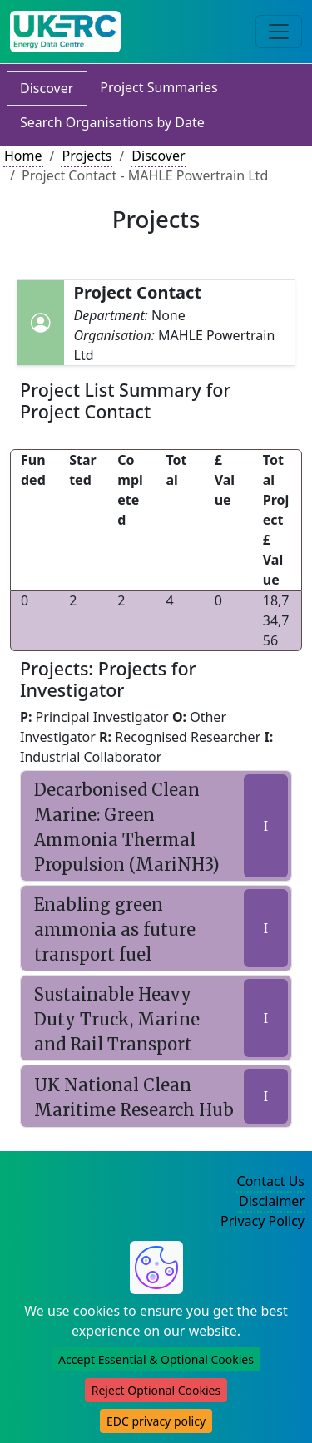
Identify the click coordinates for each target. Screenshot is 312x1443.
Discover (46, 88)
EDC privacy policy (156, 1421)
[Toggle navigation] (278, 31)
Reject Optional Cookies (156, 1390)
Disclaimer (272, 1201)
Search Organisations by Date (112, 122)
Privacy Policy (262, 1221)
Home (23, 155)
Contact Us (271, 1181)
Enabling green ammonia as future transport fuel (115, 929)
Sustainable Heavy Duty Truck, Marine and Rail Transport (117, 1019)
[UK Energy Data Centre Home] (65, 32)
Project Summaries (158, 87)
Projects (86, 155)
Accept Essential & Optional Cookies (156, 1359)
